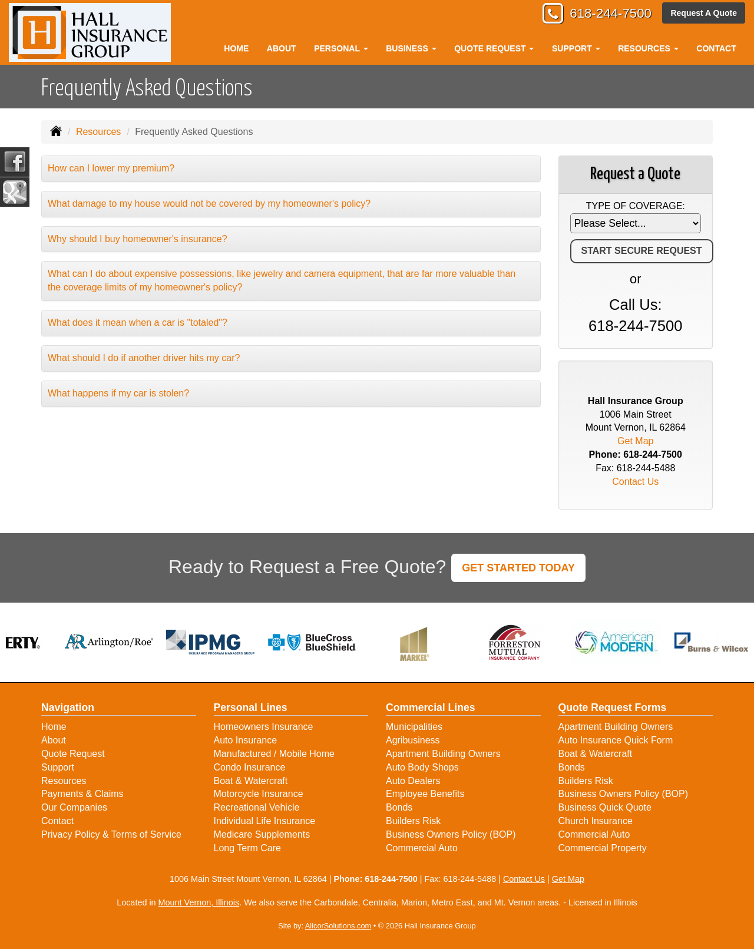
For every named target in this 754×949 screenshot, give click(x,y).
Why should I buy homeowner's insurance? (137, 239)
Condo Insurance (250, 767)
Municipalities (414, 727)
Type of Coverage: (635, 206)
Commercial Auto (422, 848)
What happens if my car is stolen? (118, 393)
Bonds (399, 807)
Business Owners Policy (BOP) (451, 834)
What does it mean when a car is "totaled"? (137, 323)
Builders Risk (413, 821)
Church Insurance (595, 821)
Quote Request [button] (494, 48)
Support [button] (576, 48)
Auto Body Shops (422, 767)
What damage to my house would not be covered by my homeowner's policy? (209, 204)
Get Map (635, 441)
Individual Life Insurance (265, 821)
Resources (98, 132)
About (281, 48)
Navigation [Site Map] (67, 707)
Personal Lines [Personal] (250, 707)
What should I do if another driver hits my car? (144, 358)
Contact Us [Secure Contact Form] (635, 482)
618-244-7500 (610, 13)
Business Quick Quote (605, 807)
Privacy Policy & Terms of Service (111, 834)
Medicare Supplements (262, 834)
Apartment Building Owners (443, 754)
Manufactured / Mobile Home (274, 754)
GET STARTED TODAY (518, 568)
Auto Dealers (413, 781)
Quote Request (73, 754)
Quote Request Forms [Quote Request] (612, 707)
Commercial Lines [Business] (430, 707)
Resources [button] (648, 48)
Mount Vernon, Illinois (199, 902)
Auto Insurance (245, 740)
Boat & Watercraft (251, 781)
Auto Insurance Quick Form (615, 740)
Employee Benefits (425, 794)
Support (57, 767)
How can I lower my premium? (111, 168)
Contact (716, 48)
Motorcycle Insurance (258, 794)
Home (236, 48)
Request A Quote (703, 13)
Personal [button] (341, 48)
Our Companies (74, 807)
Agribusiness (413, 740)
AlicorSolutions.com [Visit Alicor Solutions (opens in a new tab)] (338, 925)
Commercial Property (602, 848)
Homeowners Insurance (263, 727)
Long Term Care (247, 848)
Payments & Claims (82, 794)
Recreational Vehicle (257, 807)
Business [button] (411, 48)
